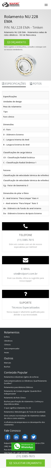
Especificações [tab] (14, 83)
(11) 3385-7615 (25, 456)
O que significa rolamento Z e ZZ (17, 408)
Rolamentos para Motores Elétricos (18, 387)
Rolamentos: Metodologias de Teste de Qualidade (24, 412)
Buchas (7, 366)
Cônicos (7, 344)
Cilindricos (8, 341)
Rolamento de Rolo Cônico (15, 397)
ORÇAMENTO (16, 42)
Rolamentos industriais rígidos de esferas (21, 377)
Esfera (7, 337)
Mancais (7, 362)
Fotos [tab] (36, 83)
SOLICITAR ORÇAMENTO (25, 463)
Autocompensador (11, 348)
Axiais (6, 352)
